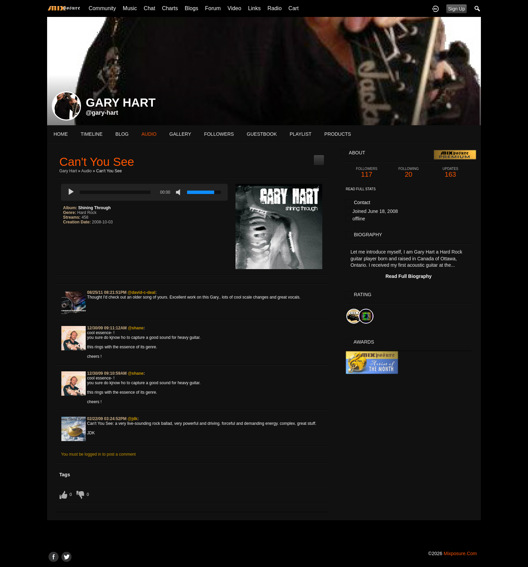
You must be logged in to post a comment (98, 454)
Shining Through (94, 207)
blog (122, 134)
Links (254, 8)
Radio (274, 8)
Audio (86, 171)
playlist (300, 134)
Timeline (92, 134)
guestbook (262, 134)
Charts (170, 8)
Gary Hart (68, 171)
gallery (180, 134)
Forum (213, 8)
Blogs (191, 8)
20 (409, 172)
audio (148, 134)
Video (234, 8)
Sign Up (456, 9)
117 (367, 172)
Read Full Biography (408, 276)
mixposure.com (460, 553)
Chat (149, 8)
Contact (362, 202)
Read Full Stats (360, 189)
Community (102, 8)
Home (61, 134)
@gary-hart (102, 112)
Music (130, 8)
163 (450, 172)
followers (219, 134)
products (337, 134)
